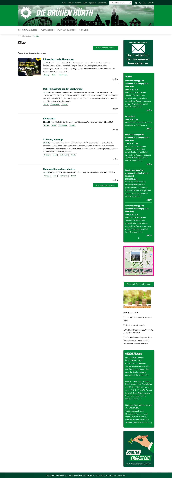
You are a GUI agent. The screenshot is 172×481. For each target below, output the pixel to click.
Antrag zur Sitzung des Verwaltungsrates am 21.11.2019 (78, 122)
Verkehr (73, 155)
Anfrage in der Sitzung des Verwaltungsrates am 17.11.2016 (79, 172)
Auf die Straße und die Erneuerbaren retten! (135, 358)
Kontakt (71, 3)
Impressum (92, 3)
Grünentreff (130, 116)
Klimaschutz (50, 118)
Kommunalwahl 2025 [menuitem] (27, 30)
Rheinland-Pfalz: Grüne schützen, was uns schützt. (136, 409)
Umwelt (64, 104)
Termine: (129, 76)
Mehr (115, 79)
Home (64, 3)
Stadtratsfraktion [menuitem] (66, 30)
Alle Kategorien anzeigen (106, 48)
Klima (36, 36)
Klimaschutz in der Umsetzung (60, 59)
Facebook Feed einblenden (138, 284)
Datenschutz (102, 3)
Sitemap (78, 3)
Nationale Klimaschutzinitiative (61, 169)
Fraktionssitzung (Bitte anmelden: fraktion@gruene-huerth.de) (138, 83)
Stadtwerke (63, 75)
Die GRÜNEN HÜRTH (25, 36)
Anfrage (46, 155)
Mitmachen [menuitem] (84, 30)
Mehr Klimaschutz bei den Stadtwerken (65, 89)
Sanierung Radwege (54, 139)
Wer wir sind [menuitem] (47, 30)
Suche (85, 3)
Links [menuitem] (149, 3)
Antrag (46, 75)
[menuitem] (64, 2)
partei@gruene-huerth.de (115, 478)
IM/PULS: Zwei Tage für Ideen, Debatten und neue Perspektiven (138, 384)
